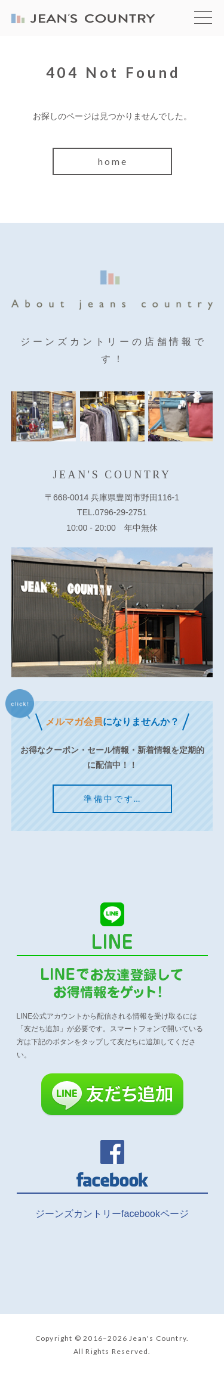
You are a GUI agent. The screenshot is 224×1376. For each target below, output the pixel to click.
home (113, 161)
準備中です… (113, 798)
